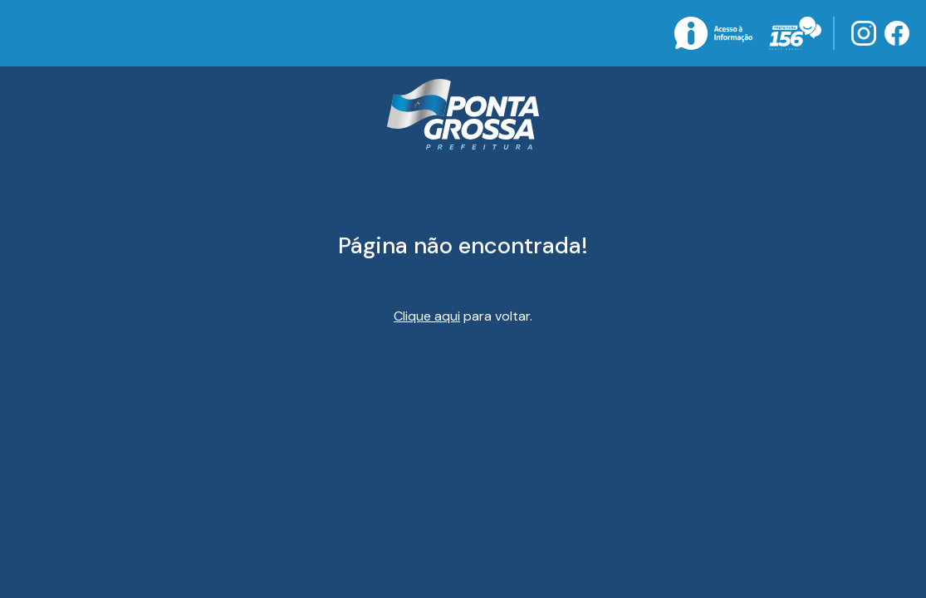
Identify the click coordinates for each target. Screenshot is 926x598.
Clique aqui (427, 316)
